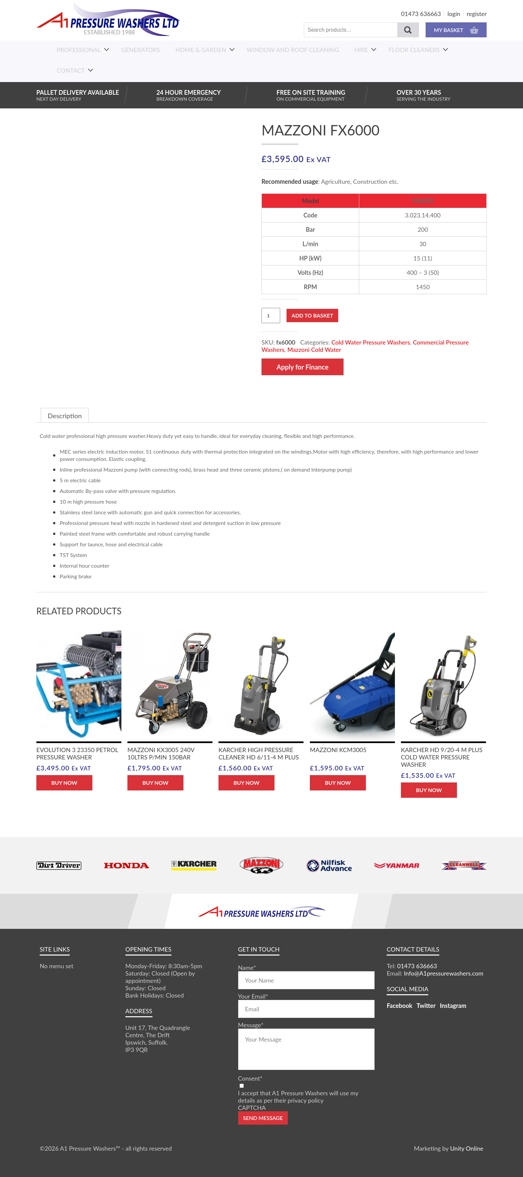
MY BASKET (456, 30)
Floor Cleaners (414, 49)
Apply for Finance (303, 367)
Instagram (453, 1005)
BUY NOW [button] (64, 782)
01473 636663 (421, 13)
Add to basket (312, 315)
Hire (361, 49)
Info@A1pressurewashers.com (443, 973)
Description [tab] (65, 416)
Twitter (426, 1005)
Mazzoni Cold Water (314, 349)
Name (247, 967)
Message (251, 1025)
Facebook (399, 1005)
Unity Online (466, 1148)
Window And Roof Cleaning (292, 49)
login (454, 13)
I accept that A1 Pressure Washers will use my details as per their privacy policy (298, 1096)
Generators (140, 49)
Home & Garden (200, 49)
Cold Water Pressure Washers (370, 342)
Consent (250, 1078)
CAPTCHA (252, 1107)
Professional (79, 49)
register (477, 13)
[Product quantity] (271, 315)
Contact (71, 70)
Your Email (253, 996)
